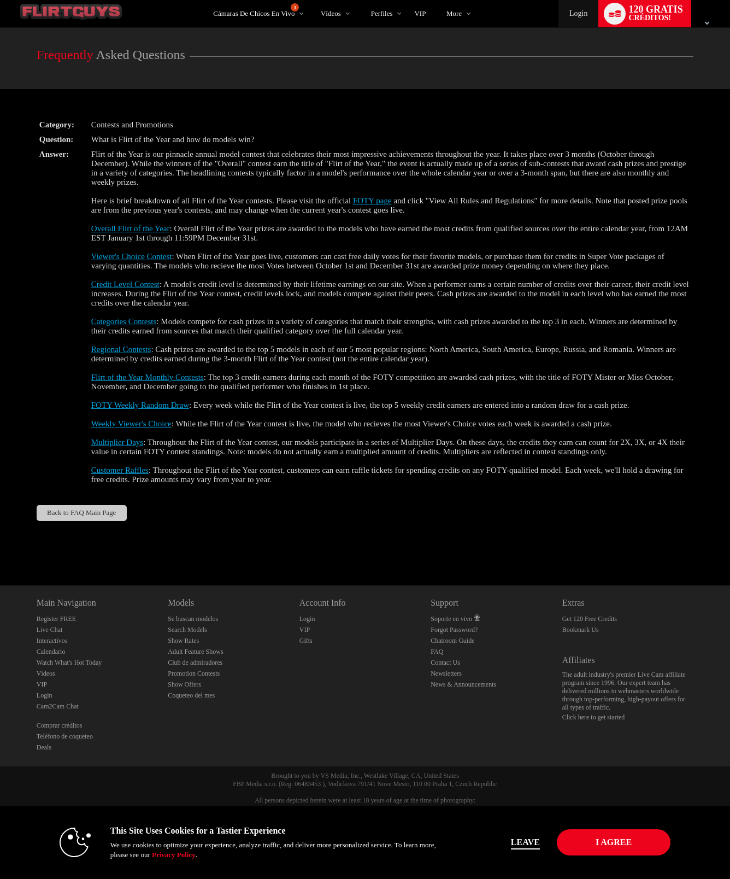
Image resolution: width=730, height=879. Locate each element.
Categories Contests (124, 321)
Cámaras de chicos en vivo (256, 10)
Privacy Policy (166, 855)
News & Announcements (463, 684)
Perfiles (382, 13)
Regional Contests (121, 349)
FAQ (437, 651)
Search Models (187, 630)
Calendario (51, 651)
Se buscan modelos (193, 619)
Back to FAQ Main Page (81, 513)
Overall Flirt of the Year (130, 228)
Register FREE (56, 619)
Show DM (0, 544)
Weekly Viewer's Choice (131, 423)
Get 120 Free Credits (589, 619)
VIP (420, 13)
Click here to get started (593, 717)
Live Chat (50, 630)
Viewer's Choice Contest (131, 256)
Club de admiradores (195, 662)
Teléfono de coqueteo (65, 736)
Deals (44, 747)
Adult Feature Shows (195, 651)
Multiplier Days (117, 442)
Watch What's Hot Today (69, 662)
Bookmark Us (580, 630)
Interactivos (52, 640)
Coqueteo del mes (191, 695)
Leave (517, 842)
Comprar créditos (60, 725)
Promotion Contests (194, 673)
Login (578, 13)
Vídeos (331, 13)
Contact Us (445, 662)
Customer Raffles (120, 470)
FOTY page (372, 200)
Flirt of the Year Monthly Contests (147, 377)
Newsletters (446, 673)
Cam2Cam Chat (58, 706)
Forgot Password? (454, 630)
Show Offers (184, 684)
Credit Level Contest (125, 284)
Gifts (306, 640)
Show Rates (183, 640)
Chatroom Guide (452, 640)
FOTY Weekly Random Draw (140, 405)
